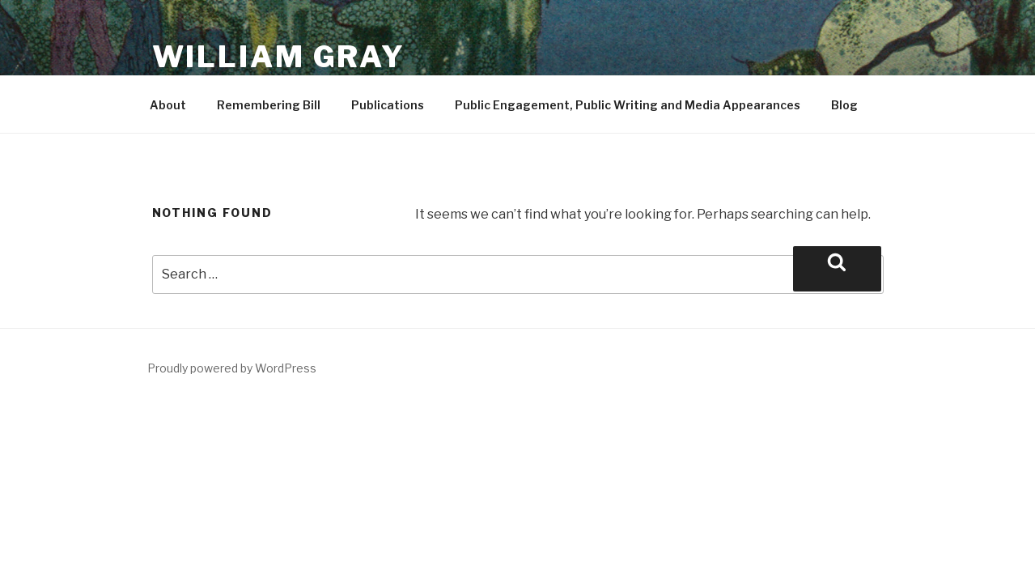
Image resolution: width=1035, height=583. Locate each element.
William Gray (279, 56)
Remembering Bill (268, 105)
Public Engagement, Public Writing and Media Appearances (627, 105)
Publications (387, 105)
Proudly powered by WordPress (231, 368)
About (168, 105)
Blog (844, 105)
